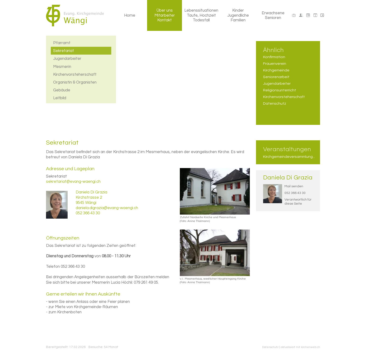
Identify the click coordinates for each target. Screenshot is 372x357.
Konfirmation (274, 57)
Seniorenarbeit (276, 77)
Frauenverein (274, 64)
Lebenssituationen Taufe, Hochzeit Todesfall (201, 15)
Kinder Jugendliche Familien (238, 15)
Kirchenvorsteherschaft (75, 74)
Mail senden (293, 186)
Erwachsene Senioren (273, 15)
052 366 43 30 (295, 193)
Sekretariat (63, 50)
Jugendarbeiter (67, 58)
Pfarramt (61, 42)
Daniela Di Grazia (287, 177)
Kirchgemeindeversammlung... (288, 157)
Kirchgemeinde (276, 70)
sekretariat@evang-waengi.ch (73, 181)
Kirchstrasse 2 (89, 197)
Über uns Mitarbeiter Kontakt (164, 15)
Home (129, 15)
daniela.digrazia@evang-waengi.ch (107, 208)
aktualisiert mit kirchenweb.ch (300, 347)
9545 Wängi (86, 203)
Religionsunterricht (279, 90)
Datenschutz (274, 103)
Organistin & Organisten (75, 82)
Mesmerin (62, 66)
